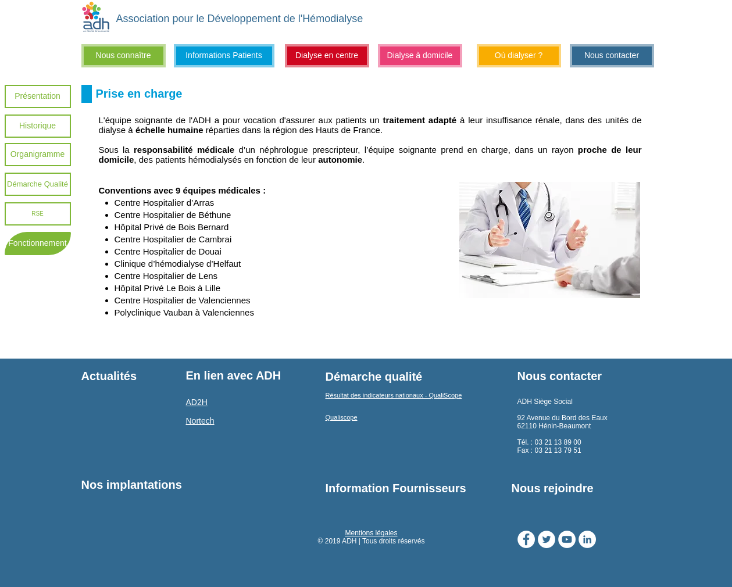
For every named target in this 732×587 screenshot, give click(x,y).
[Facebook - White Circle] (526, 539)
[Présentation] (38, 96)
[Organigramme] (38, 154)
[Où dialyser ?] (519, 55)
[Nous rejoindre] (582, 488)
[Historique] (38, 126)
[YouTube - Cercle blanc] (567, 539)
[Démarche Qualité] (38, 184)
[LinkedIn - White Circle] (587, 539)
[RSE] (38, 214)
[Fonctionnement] (38, 243)
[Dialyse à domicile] (420, 55)
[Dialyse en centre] (327, 55)
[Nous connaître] (123, 55)
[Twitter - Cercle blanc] (546, 539)
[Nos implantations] (131, 484)
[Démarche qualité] (374, 376)
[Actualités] (128, 376)
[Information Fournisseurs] (396, 488)
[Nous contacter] (612, 55)
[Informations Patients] (224, 55)
